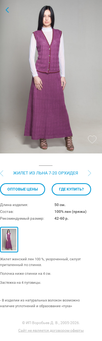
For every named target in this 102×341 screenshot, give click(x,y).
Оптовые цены (22, 189)
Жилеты (7, 9)
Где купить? (71, 189)
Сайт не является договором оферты (51, 330)
